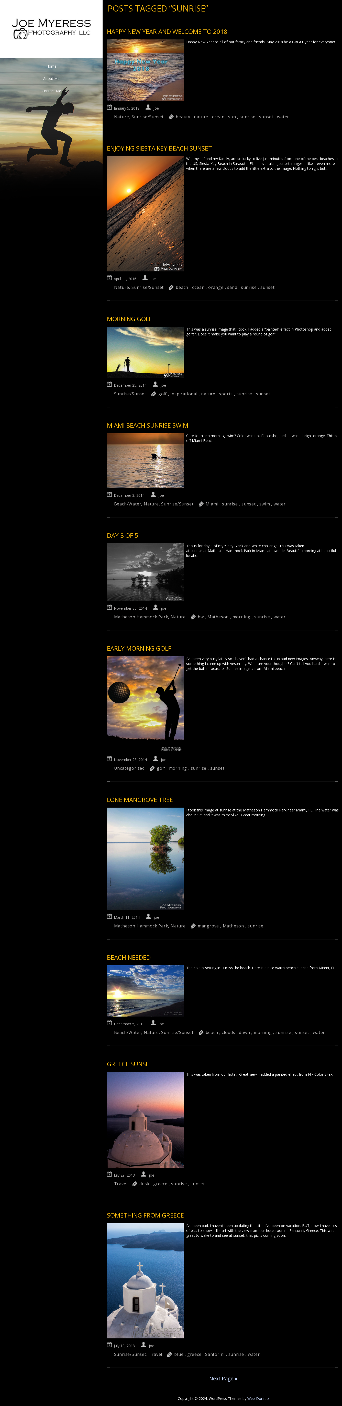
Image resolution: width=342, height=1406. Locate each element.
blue (178, 1354)
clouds (228, 1032)
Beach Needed (129, 957)
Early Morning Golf (139, 648)
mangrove (208, 926)
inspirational (183, 394)
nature (201, 117)
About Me (51, 78)
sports (226, 394)
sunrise (248, 117)
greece (160, 1184)
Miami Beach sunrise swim (147, 425)
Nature (121, 117)
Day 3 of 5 (122, 535)
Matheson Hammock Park (141, 617)
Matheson (218, 617)
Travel (121, 1184)
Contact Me (51, 90)
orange (216, 287)
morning (242, 617)
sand (232, 287)
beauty (183, 117)
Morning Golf (129, 318)
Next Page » (223, 1378)
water (283, 117)
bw (201, 617)
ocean (218, 117)
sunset (266, 117)
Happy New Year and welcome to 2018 (167, 31)
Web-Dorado (258, 1398)
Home (51, 66)
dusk (144, 1184)
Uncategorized (129, 768)
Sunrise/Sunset (147, 117)
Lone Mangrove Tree (140, 799)
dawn (244, 1032)
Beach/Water (127, 504)
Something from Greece (145, 1215)
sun (232, 117)
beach (182, 287)
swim (264, 504)
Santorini (215, 1354)
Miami (212, 504)
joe (156, 108)
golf (162, 394)
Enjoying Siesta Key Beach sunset (159, 148)
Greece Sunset (130, 1064)
